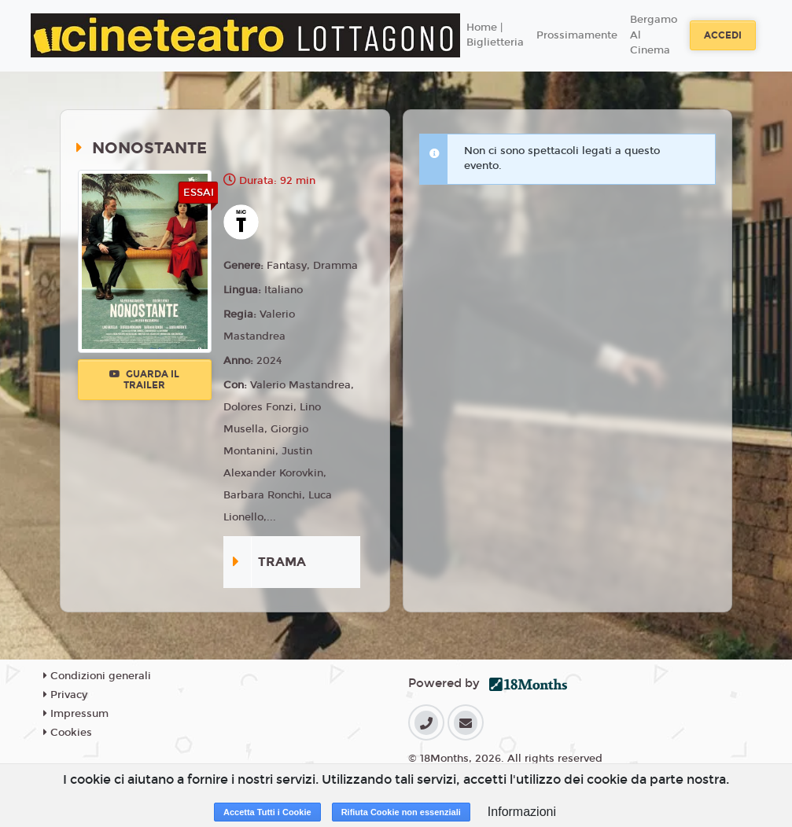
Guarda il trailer (144, 380)
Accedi (723, 35)
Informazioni (522, 811)
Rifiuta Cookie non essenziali (401, 812)
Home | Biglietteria (495, 35)
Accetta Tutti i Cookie (267, 812)
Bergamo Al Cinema (653, 35)
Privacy (65, 695)
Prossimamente (576, 35)
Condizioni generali (97, 676)
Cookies (67, 732)
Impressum (76, 714)
